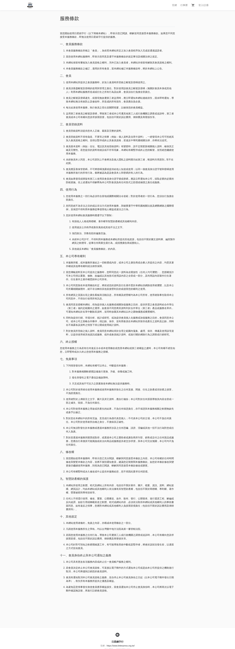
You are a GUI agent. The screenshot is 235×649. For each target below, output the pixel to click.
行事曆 (184, 5)
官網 (174, 5)
